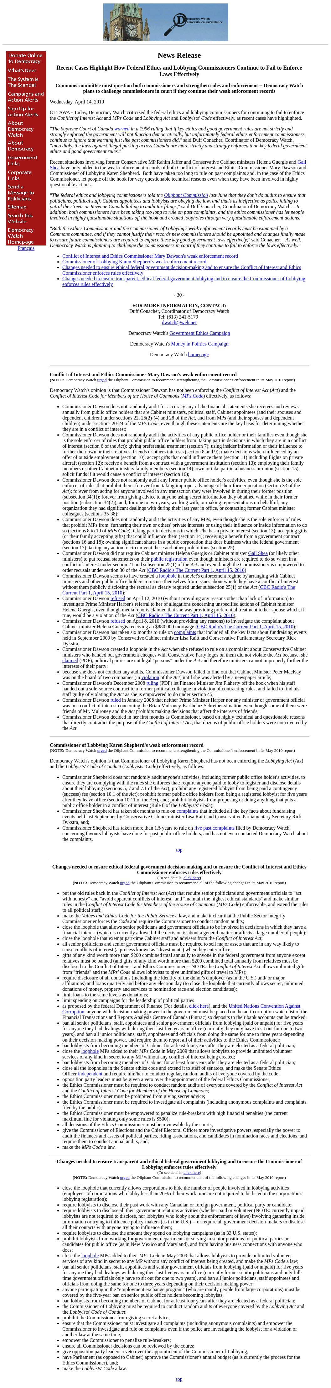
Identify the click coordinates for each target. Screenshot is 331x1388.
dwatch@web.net (179, 322)
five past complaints (214, 828)
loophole (168, 575)
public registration (169, 559)
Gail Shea (258, 553)
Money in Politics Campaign (200, 343)
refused (118, 598)
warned (122, 128)
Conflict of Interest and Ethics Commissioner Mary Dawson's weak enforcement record (150, 256)
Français (26, 248)
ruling (152, 683)
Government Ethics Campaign (199, 333)
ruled (116, 700)
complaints (185, 632)
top (179, 849)
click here (192, 877)
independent (90, 1073)
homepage (198, 354)
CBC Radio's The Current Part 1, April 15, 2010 (196, 570)
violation (150, 677)
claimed (70, 660)
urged (102, 379)
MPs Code (192, 395)
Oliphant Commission (186, 195)
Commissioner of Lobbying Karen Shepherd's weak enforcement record (134, 261)
